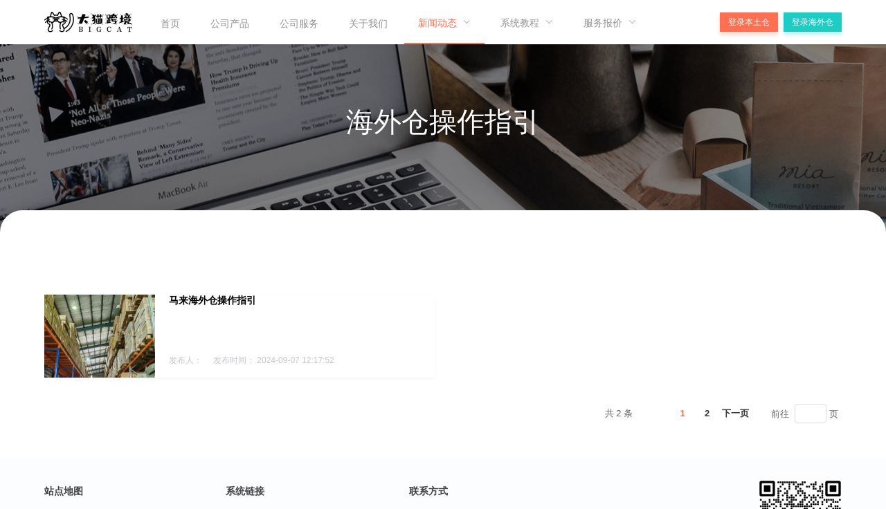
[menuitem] (170, 22)
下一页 (735, 413)
